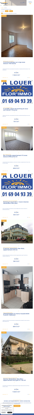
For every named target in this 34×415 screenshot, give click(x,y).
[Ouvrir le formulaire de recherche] (21, 2)
